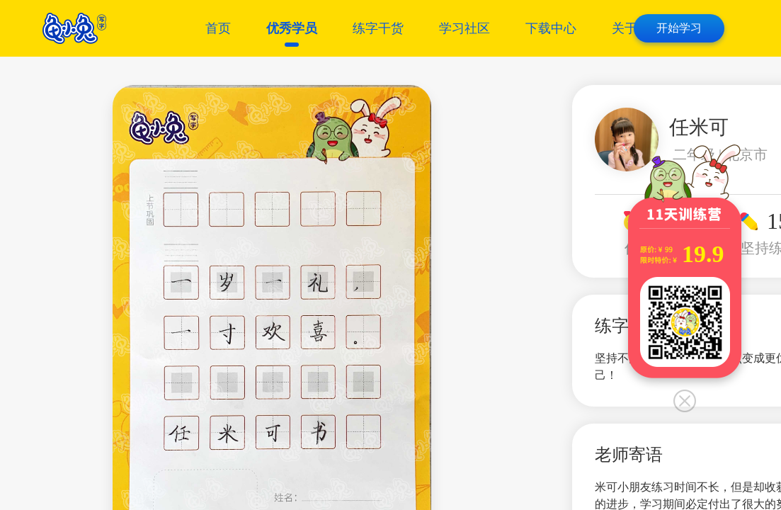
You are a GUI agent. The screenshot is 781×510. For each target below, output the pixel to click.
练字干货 (378, 28)
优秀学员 (291, 28)
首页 (218, 28)
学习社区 (464, 28)
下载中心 (550, 28)
